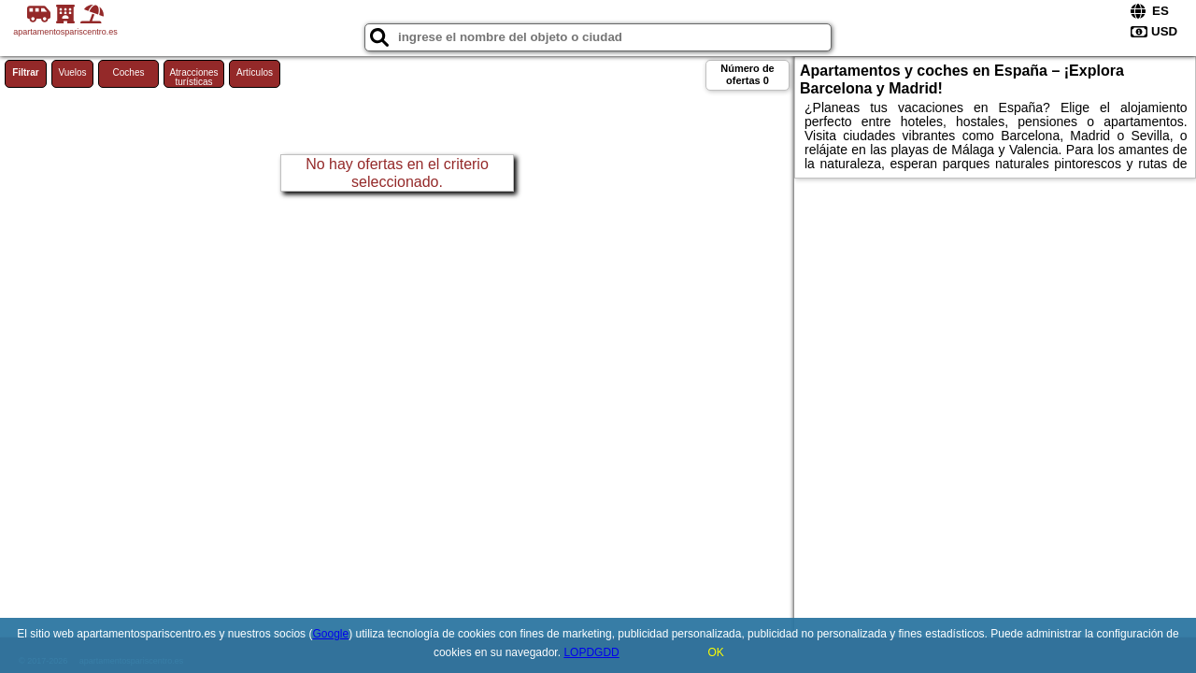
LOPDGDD (591, 652)
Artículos (254, 72)
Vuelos (72, 72)
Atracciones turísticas (193, 77)
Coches (129, 72)
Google (330, 633)
